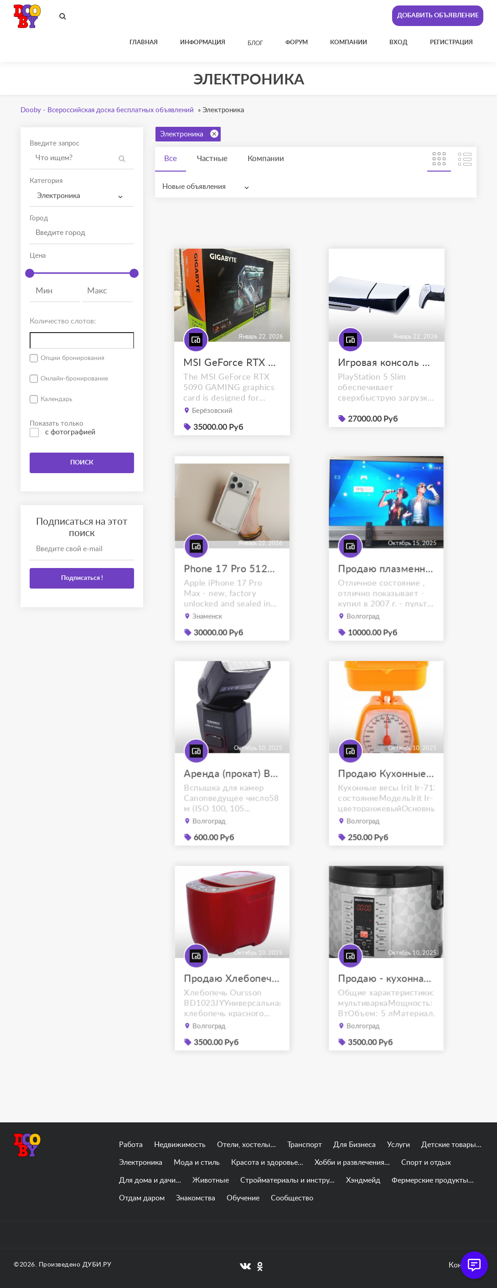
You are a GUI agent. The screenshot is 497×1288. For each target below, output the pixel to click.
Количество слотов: (63, 321)
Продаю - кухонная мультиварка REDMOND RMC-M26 (386, 995)
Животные (210, 1180)
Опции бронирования (72, 358)
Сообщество (292, 1198)
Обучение (243, 1198)
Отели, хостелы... (246, 1144)
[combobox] (82, 196)
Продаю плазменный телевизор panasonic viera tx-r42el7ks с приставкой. (386, 585)
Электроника (189, 134)
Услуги (398, 1144)
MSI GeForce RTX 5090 (232, 363)
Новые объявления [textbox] (194, 186)
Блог (255, 44)
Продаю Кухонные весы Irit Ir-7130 (386, 790)
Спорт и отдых (426, 1162)
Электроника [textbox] (58, 195)
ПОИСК (81, 462)
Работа (131, 1144)
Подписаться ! (82, 578)
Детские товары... (451, 1144)
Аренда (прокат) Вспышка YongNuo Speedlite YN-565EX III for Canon (232, 790)
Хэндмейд (363, 1180)
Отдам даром (142, 1198)
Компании (266, 158)
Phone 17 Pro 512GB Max (232, 585)
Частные (212, 158)
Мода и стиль (197, 1162)
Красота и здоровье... (267, 1162)
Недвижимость (180, 1144)
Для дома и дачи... (150, 1180)
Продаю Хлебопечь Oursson (232, 995)
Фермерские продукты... (433, 1180)
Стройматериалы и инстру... (287, 1180)
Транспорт (304, 1144)
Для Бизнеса (354, 1144)
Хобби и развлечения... (352, 1162)
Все (170, 158)
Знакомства (195, 1198)
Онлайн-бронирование (74, 378)
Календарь (56, 399)
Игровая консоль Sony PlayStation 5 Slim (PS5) (386, 363)
